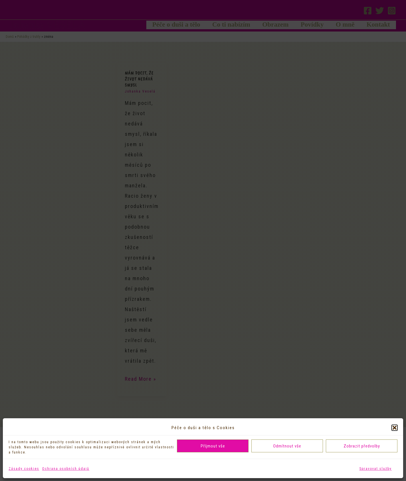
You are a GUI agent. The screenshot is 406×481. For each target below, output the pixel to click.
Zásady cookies (24, 469)
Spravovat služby (375, 469)
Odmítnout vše (287, 446)
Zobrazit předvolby (362, 446)
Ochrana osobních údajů (65, 469)
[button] (394, 428)
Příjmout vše (213, 446)
